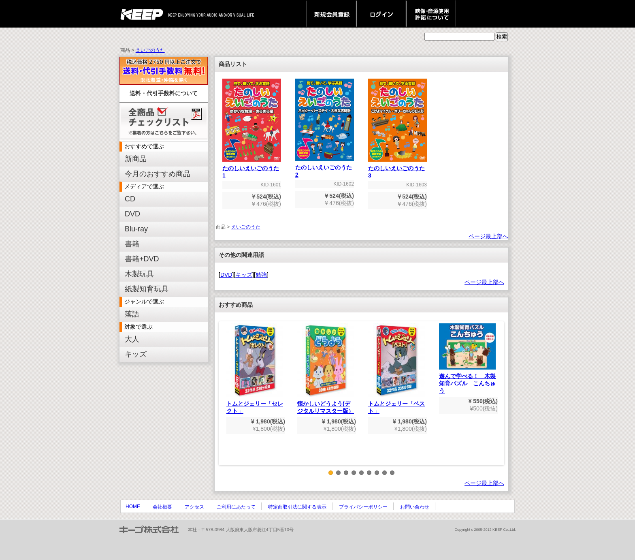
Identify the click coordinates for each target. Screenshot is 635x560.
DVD (132, 214)
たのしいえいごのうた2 (324, 168)
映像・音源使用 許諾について (431, 14)
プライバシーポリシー (363, 507)
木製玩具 (139, 274)
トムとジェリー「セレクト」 (254, 368)
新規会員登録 (331, 14)
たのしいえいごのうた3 (397, 169)
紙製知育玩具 (146, 289)
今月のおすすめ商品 (157, 174)
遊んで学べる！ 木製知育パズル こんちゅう (467, 358)
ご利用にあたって (236, 507)
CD (130, 199)
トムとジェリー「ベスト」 (396, 368)
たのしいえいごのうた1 (251, 169)
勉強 (261, 274)
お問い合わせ (414, 507)
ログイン (381, 14)
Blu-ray (136, 229)
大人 (132, 339)
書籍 (132, 244)
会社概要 (162, 507)
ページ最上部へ (488, 236)
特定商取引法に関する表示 (297, 507)
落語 (132, 314)
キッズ (136, 354)
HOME (133, 506)
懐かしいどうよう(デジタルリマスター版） (325, 368)
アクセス (194, 507)
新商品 (136, 159)
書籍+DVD (142, 259)
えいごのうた (150, 50)
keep (144, 14)
